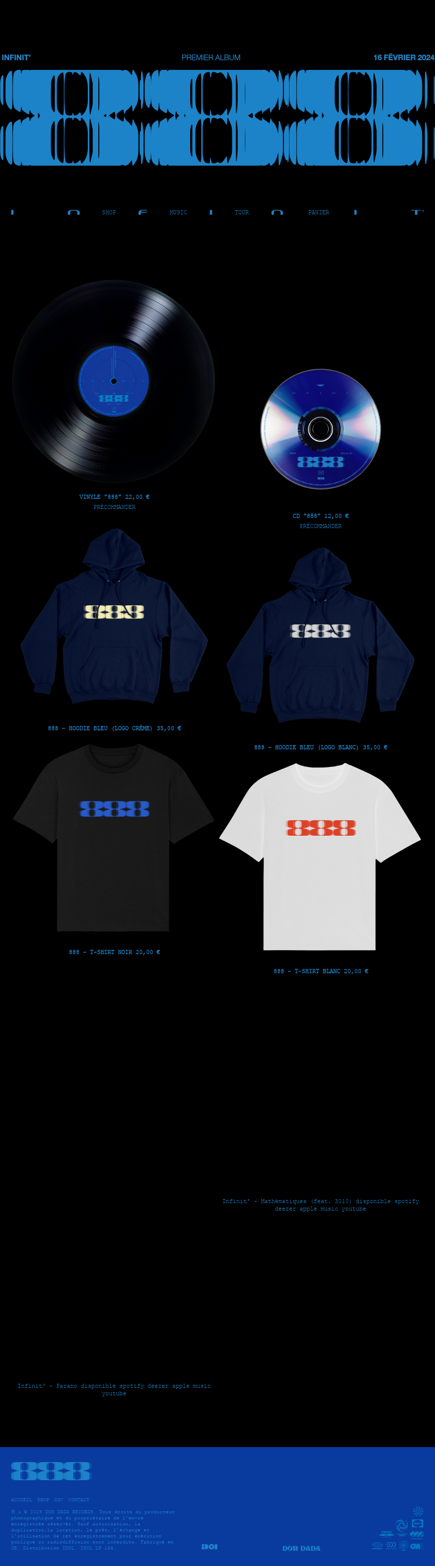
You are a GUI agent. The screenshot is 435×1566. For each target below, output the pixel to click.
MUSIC (178, 212)
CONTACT (78, 1500)
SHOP (109, 212)
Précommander (114, 506)
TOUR (242, 212)
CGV (58, 1500)
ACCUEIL (21, 1500)
